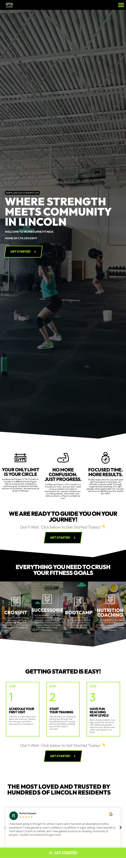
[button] (121, 5)
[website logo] (22, 5)
